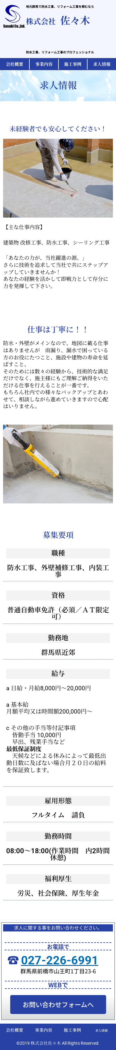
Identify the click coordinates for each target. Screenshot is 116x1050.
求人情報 (101, 1030)
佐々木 (58, 20)
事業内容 (43, 1030)
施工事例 (72, 1030)
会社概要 (14, 1030)
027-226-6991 (59, 960)
